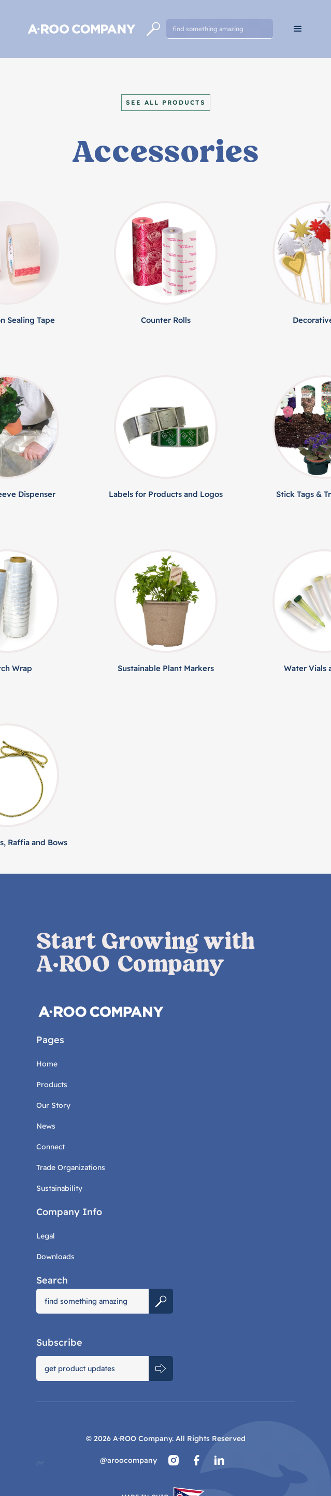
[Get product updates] (92, 1368)
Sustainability (59, 1188)
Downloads (55, 1256)
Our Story (53, 1105)
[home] (80, 29)
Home (46, 1063)
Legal (45, 1236)
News (45, 1126)
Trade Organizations (70, 1167)
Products (51, 1084)
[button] (297, 29)
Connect (50, 1146)
